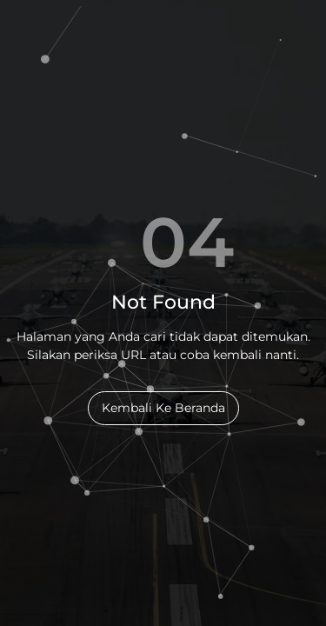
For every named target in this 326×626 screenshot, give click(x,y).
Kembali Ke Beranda (163, 408)
